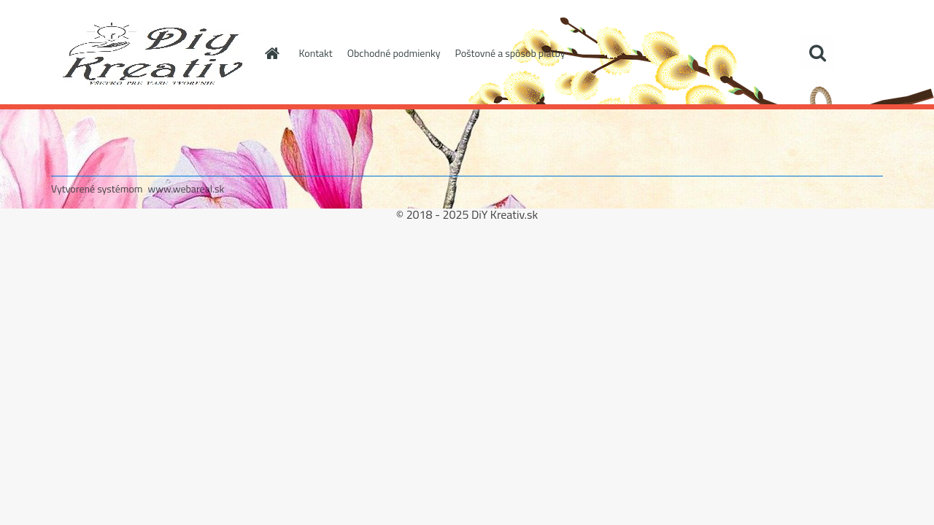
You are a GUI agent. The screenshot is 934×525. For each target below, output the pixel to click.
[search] (817, 53)
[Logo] (151, 54)
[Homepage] (271, 53)
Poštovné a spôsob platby (510, 53)
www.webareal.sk (186, 188)
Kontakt (316, 53)
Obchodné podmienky (394, 53)
